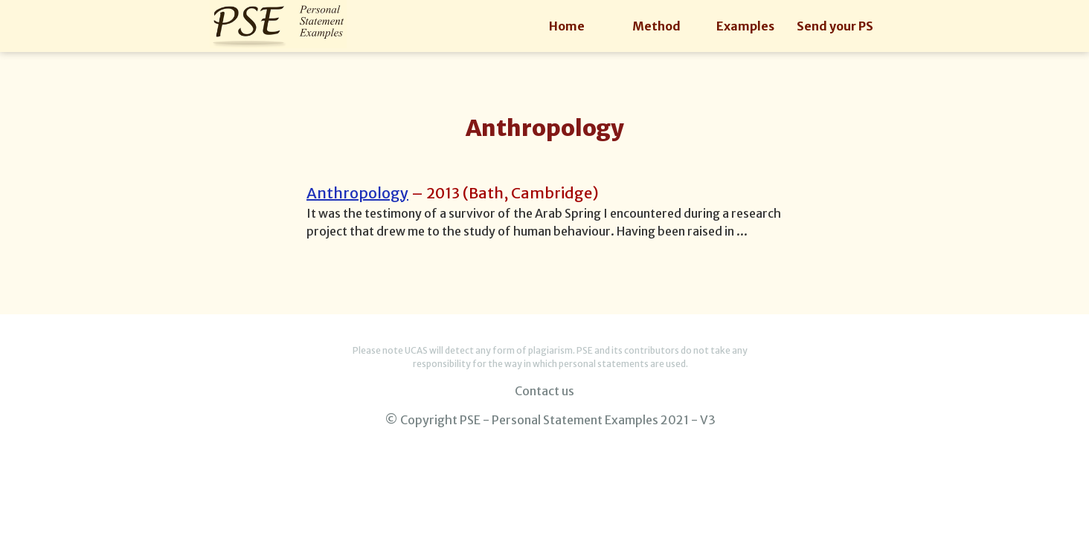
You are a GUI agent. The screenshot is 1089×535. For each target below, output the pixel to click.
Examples (745, 26)
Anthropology (357, 193)
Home (567, 26)
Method (656, 26)
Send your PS (835, 26)
